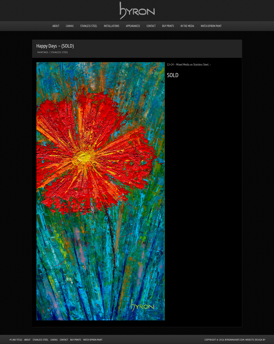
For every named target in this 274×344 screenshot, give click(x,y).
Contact (151, 26)
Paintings (42, 52)
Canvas (70, 26)
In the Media (187, 26)
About (55, 26)
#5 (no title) (16, 339)
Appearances (133, 26)
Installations (111, 26)
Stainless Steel (88, 26)
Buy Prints (168, 26)
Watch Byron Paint (211, 26)
